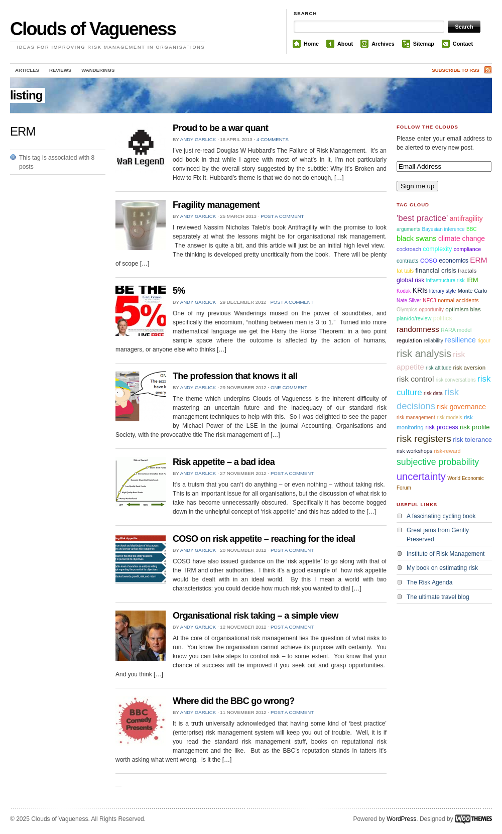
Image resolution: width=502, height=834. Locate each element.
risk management (416, 417)
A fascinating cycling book (441, 516)
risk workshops (414, 451)
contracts (408, 261)
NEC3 (429, 300)
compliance (467, 249)
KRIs (420, 290)
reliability (433, 340)
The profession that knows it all (235, 376)
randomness (418, 329)
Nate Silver (409, 300)
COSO (428, 261)
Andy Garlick (198, 139)
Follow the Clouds (427, 127)
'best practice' (422, 218)
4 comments (273, 139)
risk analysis (424, 353)
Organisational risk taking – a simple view (255, 616)
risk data (433, 393)
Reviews (60, 70)
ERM (478, 260)
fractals (467, 271)
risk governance (461, 407)
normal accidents (458, 300)
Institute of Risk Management (445, 553)
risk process (441, 427)
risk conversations (456, 380)
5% (179, 291)
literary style (442, 291)
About (345, 44)
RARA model (456, 330)
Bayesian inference (443, 229)
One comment (289, 387)
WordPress (401, 818)
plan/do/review (414, 318)
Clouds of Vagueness (93, 29)
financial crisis (435, 270)
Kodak (404, 291)
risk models (449, 417)
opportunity (431, 309)
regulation (409, 340)
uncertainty (421, 476)
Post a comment (282, 216)
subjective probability (438, 462)
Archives (383, 44)
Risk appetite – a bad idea (224, 462)
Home (311, 44)
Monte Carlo (472, 291)
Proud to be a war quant (220, 128)
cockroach (409, 249)
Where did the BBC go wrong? (234, 701)
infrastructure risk (445, 280)
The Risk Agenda (429, 582)
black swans (417, 238)
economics (453, 260)
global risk (410, 280)
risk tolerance (472, 439)
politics (442, 318)
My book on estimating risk (442, 567)
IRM (472, 280)
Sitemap (423, 44)
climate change (461, 238)
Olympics (407, 309)
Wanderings (97, 70)
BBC (471, 229)
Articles (27, 70)
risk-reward (447, 451)
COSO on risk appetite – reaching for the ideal (264, 539)
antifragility (466, 218)
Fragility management (216, 205)
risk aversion (469, 368)
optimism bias (462, 309)
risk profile (475, 427)
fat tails (405, 271)
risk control (415, 379)
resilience (460, 340)
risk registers (424, 438)
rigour (483, 340)
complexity (437, 249)
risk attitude (438, 368)
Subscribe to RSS (455, 70)
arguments (408, 229)
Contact (463, 44)
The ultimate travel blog (438, 597)
